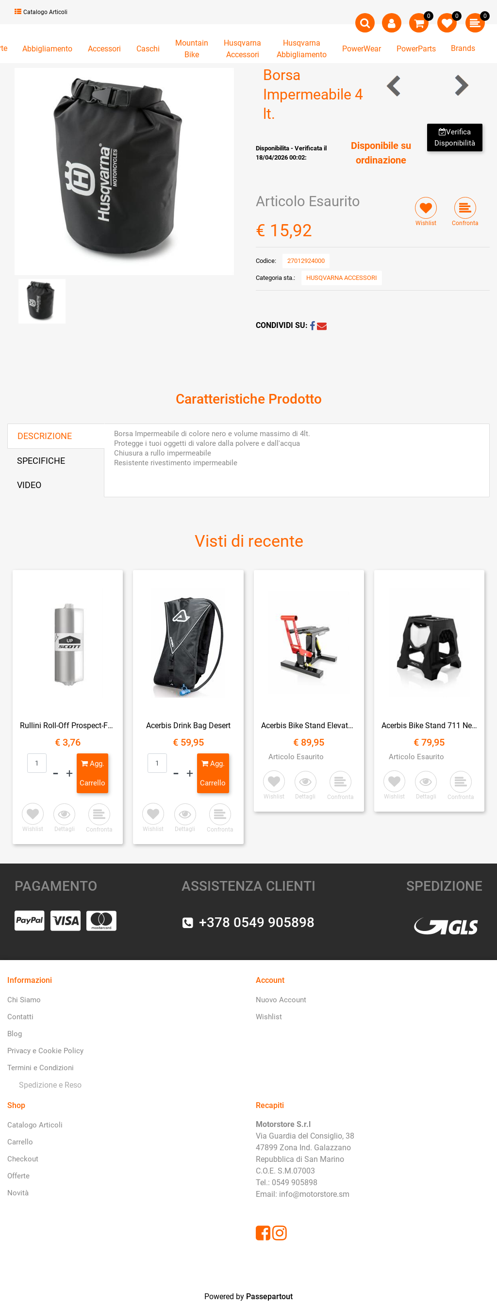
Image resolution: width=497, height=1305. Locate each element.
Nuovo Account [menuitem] (281, 999)
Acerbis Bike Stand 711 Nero (429, 725)
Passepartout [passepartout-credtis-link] (269, 1296)
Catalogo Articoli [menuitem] (35, 1125)
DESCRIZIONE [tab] (44, 436)
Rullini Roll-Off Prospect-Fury (68, 725)
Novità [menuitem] (18, 1193)
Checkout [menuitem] (22, 1159)
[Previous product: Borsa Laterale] (394, 85)
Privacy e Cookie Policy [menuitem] (45, 1050)
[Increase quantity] (69, 773)
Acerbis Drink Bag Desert (188, 725)
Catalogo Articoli (41, 12)
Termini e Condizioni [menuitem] (40, 1067)
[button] (124, 171)
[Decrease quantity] (55, 773)
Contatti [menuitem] (20, 1016)
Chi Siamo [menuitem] (24, 999)
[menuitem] (48, 1085)
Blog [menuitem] (14, 1033)
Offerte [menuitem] (18, 1176)
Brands (463, 48)
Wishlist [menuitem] (269, 1016)
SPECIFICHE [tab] (41, 461)
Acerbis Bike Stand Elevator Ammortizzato (309, 725)
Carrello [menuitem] (20, 1142)
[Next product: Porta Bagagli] (461, 85)
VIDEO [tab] (29, 485)
